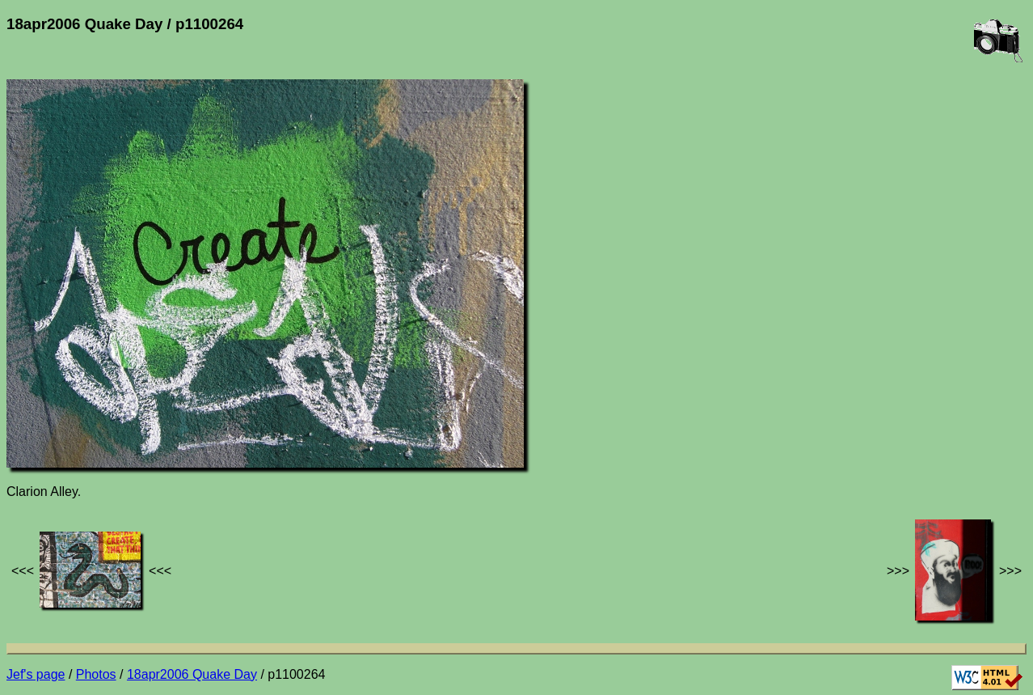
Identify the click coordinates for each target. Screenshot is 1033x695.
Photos (96, 674)
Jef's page (35, 674)
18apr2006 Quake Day (192, 674)
